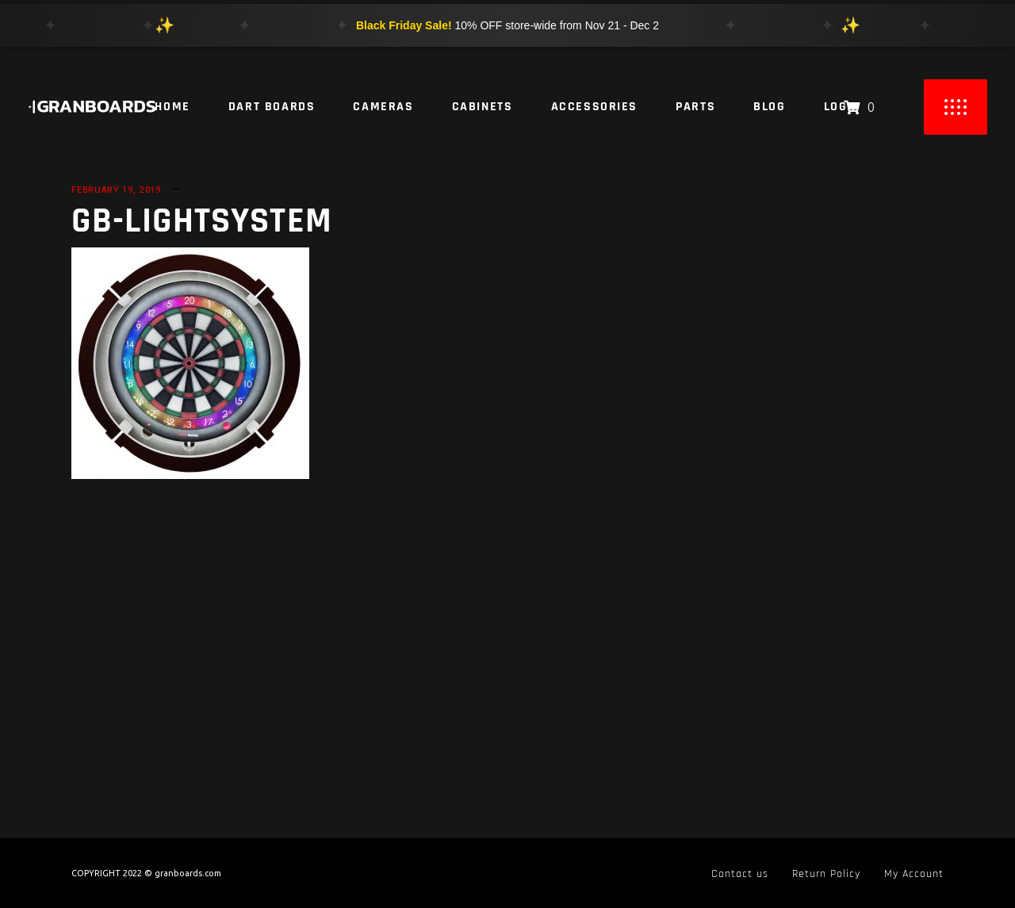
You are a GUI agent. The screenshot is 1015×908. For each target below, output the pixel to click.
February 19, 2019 (116, 190)
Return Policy (826, 874)
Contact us (739, 874)
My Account (914, 874)
